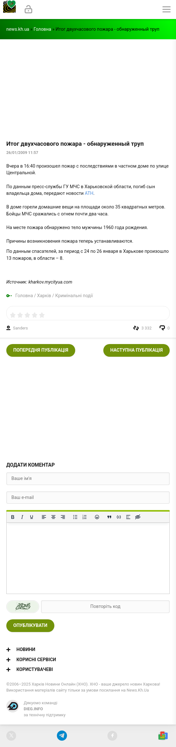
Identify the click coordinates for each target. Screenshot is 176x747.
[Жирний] (12, 517)
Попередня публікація (40, 350)
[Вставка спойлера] (128, 517)
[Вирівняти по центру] (53, 517)
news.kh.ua (17, 29)
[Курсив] (22, 517)
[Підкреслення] (31, 517)
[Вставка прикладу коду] (119, 517)
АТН (89, 193)
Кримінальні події (74, 295)
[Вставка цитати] (109, 517)
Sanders (20, 328)
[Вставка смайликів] (97, 517)
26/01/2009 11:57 (22, 152)
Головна (42, 29)
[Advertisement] (88, 86)
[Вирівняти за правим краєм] (63, 517)
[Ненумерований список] (75, 517)
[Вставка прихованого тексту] (138, 517)
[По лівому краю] (44, 517)
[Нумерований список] (84, 517)
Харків (44, 295)
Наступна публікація (136, 350)
